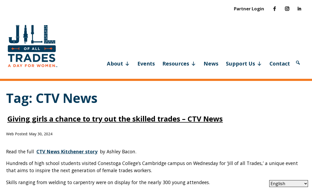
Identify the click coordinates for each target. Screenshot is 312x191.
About (118, 63)
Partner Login (249, 9)
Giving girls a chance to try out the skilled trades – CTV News (115, 119)
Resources (179, 63)
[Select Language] (288, 183)
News (211, 63)
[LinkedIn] (296, 9)
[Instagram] (283, 9)
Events (146, 63)
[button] (298, 63)
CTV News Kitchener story (67, 151)
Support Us (244, 63)
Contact (279, 63)
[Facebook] (270, 9)
